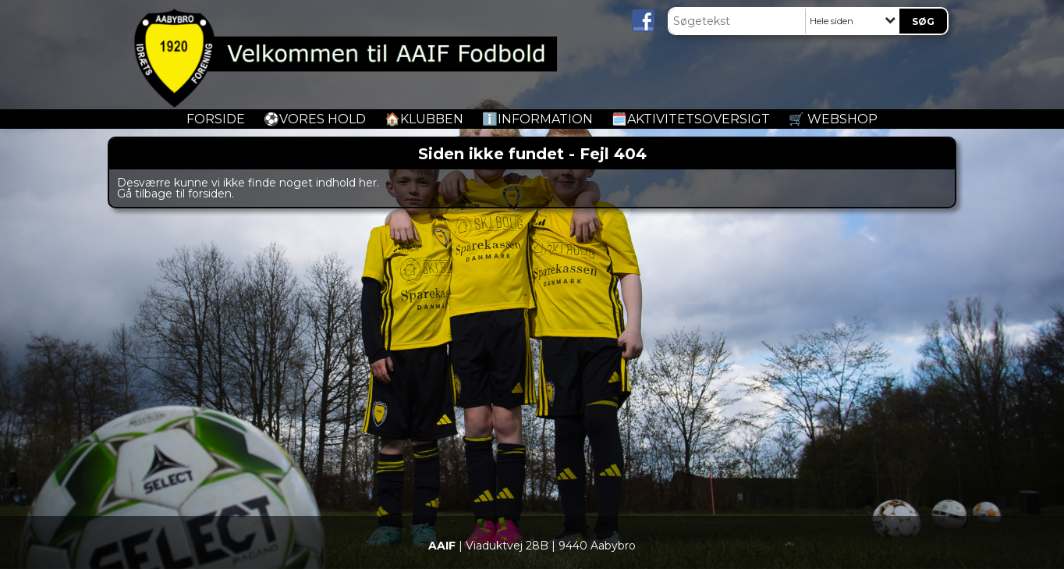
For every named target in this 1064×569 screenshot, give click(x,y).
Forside (215, 119)
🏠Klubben (424, 119)
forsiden (210, 194)
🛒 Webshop (833, 119)
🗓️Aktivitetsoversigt (691, 119)
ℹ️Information (537, 119)
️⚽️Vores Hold (315, 119)
